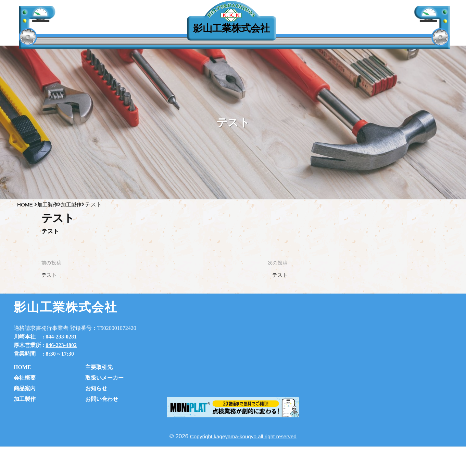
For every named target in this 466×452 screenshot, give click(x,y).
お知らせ (96, 388)
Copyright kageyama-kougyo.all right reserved (243, 436)
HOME (22, 367)
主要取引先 (105, 30)
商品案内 (25, 388)
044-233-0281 (61, 337)
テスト (50, 275)
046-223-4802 (61, 345)
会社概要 (25, 378)
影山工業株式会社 (231, 28)
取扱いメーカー (104, 378)
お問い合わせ (101, 399)
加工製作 (25, 399)
